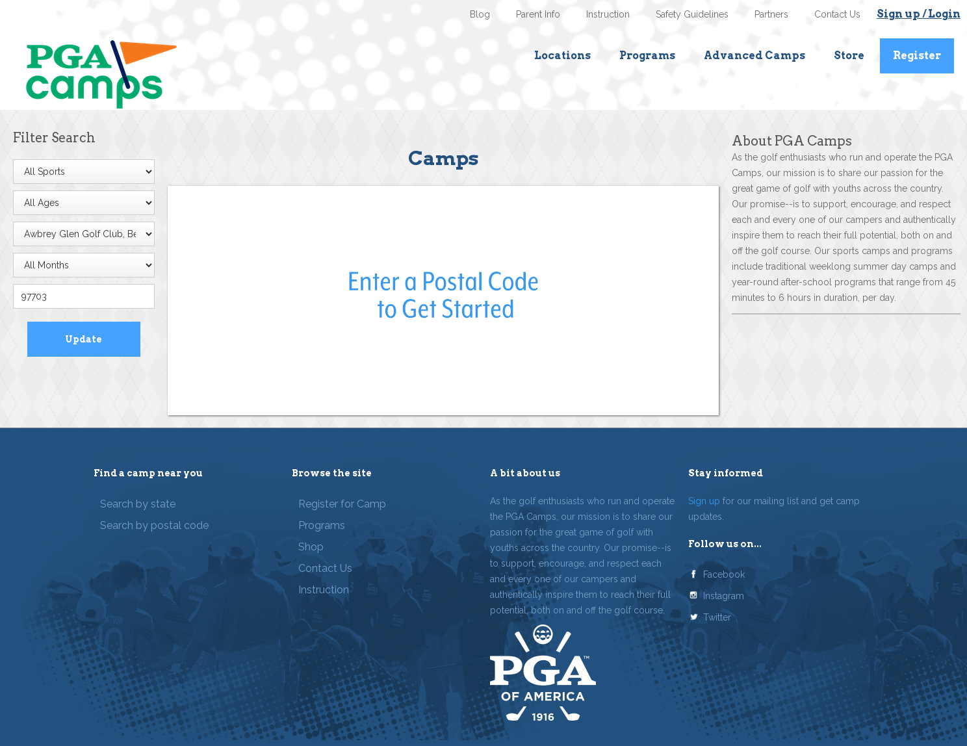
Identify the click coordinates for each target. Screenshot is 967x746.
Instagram (723, 596)
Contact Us (837, 14)
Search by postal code (154, 525)
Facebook (724, 574)
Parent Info (538, 14)
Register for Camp (342, 504)
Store (849, 55)
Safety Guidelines (692, 14)
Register (917, 55)
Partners (771, 14)
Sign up (704, 501)
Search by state (137, 504)
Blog (480, 14)
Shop (311, 547)
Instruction (608, 14)
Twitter (717, 617)
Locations (562, 55)
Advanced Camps (754, 55)
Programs (647, 55)
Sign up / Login (919, 14)
